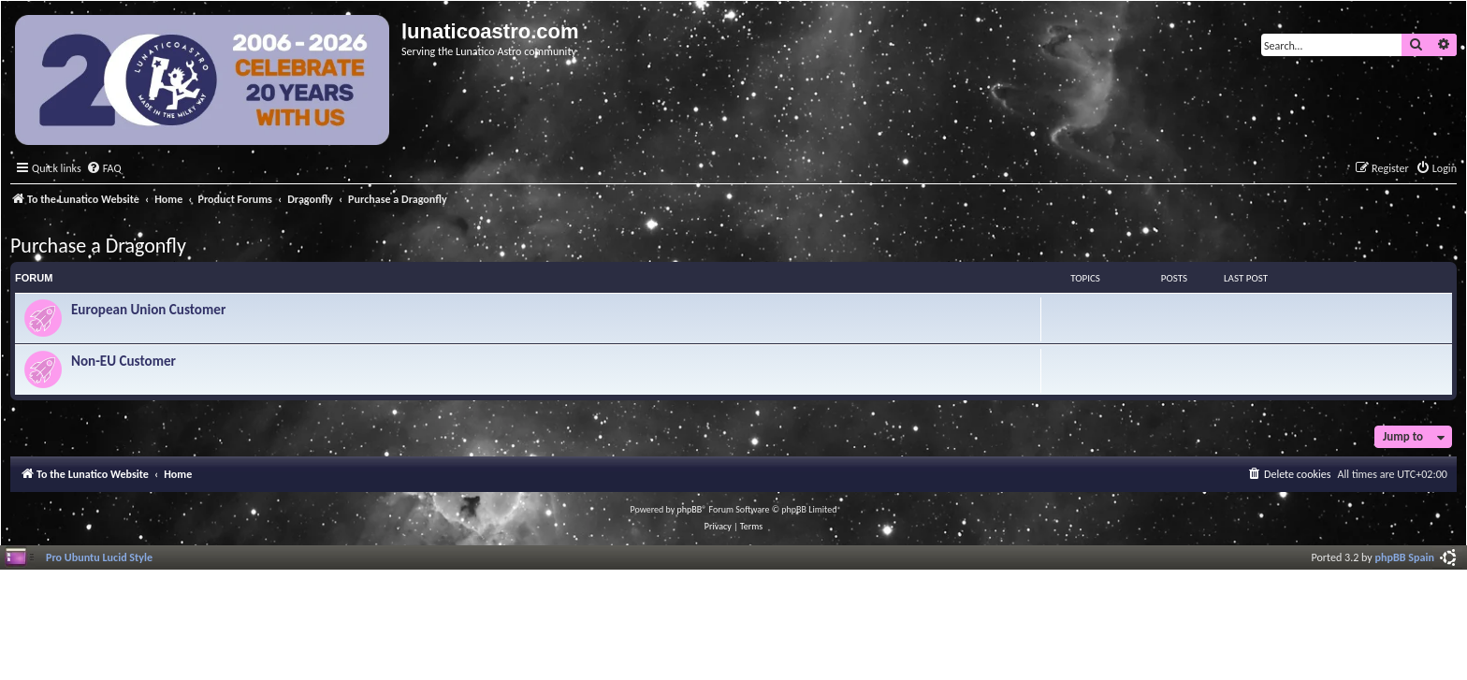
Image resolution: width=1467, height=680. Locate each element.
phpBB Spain (1404, 557)
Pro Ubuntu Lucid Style (99, 557)
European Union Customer (148, 309)
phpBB (690, 509)
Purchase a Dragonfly (98, 245)
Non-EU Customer (123, 361)
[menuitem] (104, 168)
